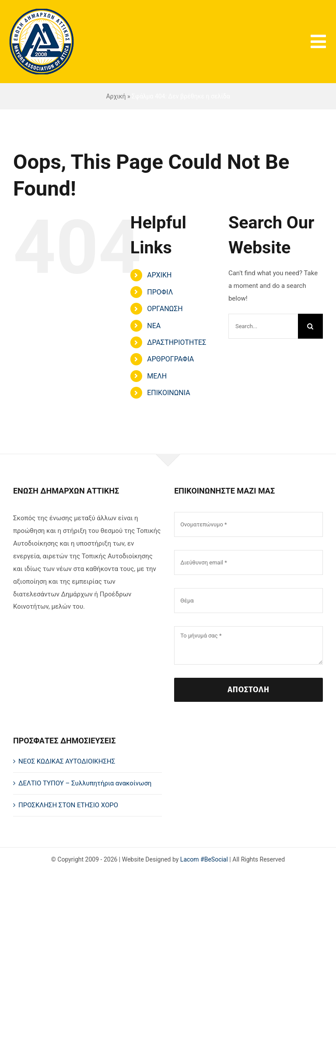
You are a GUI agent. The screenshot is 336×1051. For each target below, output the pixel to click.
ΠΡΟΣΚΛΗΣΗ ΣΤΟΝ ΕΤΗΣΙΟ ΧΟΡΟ (68, 805)
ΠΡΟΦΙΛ (160, 292)
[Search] (310, 326)
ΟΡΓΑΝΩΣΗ (165, 309)
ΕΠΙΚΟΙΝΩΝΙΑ (168, 393)
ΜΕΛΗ (157, 376)
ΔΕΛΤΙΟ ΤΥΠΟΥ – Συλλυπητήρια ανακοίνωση (84, 783)
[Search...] (263, 326)
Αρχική (116, 96)
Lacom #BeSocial (204, 859)
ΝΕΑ (154, 326)
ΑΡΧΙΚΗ (159, 275)
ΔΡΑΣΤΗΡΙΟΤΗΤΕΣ (176, 342)
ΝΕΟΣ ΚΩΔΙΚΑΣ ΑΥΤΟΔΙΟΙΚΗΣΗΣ (66, 761)
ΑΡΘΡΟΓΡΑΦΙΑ (170, 359)
